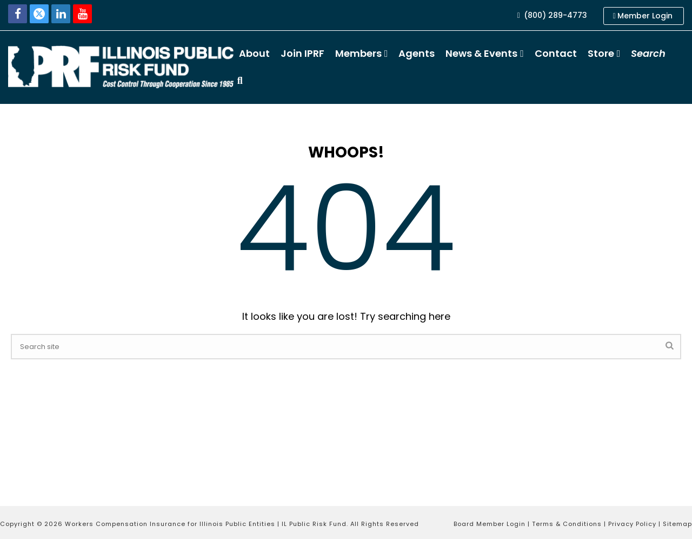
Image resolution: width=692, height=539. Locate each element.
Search (648, 53)
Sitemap (677, 524)
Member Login (643, 15)
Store (601, 53)
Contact (556, 53)
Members (358, 53)
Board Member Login (489, 524)
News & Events (481, 53)
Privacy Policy (632, 524)
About (254, 53)
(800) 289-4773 (552, 15)
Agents (416, 53)
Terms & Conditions (567, 524)
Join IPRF (302, 53)
